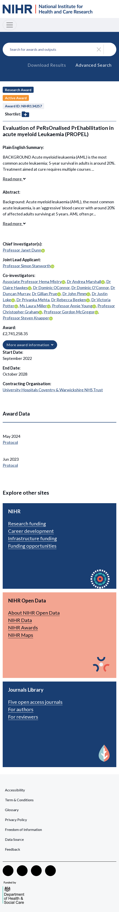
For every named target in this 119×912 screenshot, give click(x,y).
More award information (29, 345)
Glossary (12, 810)
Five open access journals (35, 702)
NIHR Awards (23, 627)
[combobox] (59, 49)
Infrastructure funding (32, 538)
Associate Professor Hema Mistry (32, 281)
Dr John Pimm (74, 293)
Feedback (12, 849)
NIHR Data (20, 620)
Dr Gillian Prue (44, 293)
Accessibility (15, 790)
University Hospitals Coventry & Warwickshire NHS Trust (53, 389)
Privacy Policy (16, 819)
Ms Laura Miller (33, 305)
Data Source (14, 839)
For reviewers (23, 717)
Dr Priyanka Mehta (33, 299)
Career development (31, 531)
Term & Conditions (19, 800)
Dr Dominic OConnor (51, 287)
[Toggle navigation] (10, 25)
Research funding (27, 523)
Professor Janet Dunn (22, 250)
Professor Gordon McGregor (69, 311)
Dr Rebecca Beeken (68, 299)
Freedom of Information (23, 829)
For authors (20, 709)
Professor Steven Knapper (26, 317)
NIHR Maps (20, 635)
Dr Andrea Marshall (84, 281)
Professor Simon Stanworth (27, 265)
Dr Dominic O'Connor (90, 287)
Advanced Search (94, 65)
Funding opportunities (32, 546)
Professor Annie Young (72, 305)
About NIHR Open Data (34, 613)
